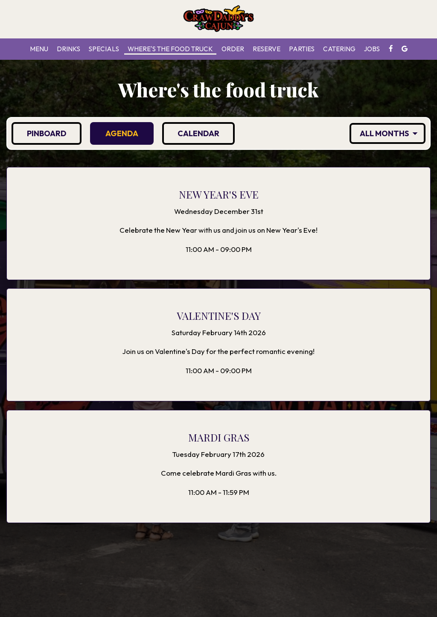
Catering (339, 49)
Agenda (114, 133)
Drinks (68, 49)
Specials (104, 49)
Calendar (190, 133)
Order (232, 49)
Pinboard (39, 133)
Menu (39, 49)
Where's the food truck (170, 49)
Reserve (266, 49)
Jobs (372, 49)
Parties (302, 49)
